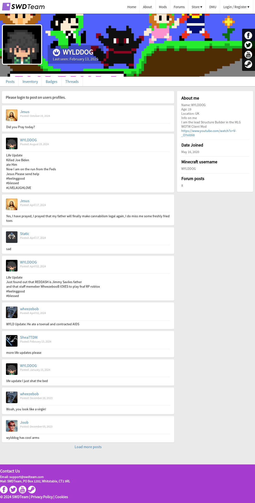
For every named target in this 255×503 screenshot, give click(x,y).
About (147, 7)
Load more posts (88, 446)
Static (24, 233)
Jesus (24, 111)
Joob (24, 422)
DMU (212, 7)
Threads (72, 81)
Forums (179, 7)
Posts (10, 81)
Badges (51, 81)
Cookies (61, 496)
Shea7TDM (29, 337)
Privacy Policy (42, 496)
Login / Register (235, 7)
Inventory (30, 81)
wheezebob (29, 308)
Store (196, 7)
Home (131, 7)
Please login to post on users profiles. (36, 97)
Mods (163, 7)
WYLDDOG (28, 139)
